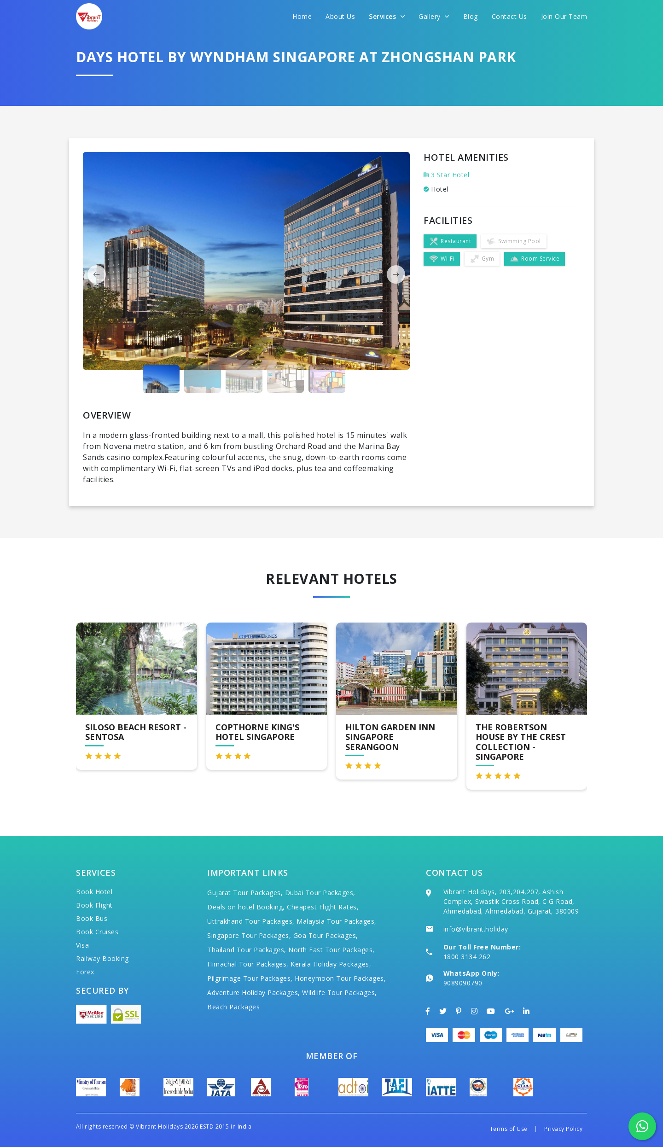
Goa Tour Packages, (325, 935)
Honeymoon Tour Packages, (340, 978)
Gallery (434, 16)
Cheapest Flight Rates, (323, 906)
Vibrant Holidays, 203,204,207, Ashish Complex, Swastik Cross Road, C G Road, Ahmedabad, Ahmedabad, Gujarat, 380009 (511, 901)
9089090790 (463, 982)
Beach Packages (233, 1006)
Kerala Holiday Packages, (331, 964)
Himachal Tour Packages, (248, 964)
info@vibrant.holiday (475, 929)
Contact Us (509, 16)
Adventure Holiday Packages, (253, 992)
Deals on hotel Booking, (246, 906)
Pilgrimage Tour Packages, (250, 978)
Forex (85, 971)
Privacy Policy (563, 1129)
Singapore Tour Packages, (249, 935)
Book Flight (94, 905)
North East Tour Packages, (331, 949)
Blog (470, 16)
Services (387, 16)
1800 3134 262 (467, 956)
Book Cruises (97, 931)
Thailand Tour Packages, (246, 949)
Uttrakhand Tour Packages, (251, 921)
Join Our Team (564, 16)
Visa (82, 945)
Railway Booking (102, 958)
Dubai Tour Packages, (320, 892)
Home (302, 16)
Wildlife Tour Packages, (339, 992)
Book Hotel (94, 891)
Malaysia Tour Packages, (337, 921)
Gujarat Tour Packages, (245, 892)
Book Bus (91, 918)
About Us (340, 16)
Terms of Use (509, 1129)
